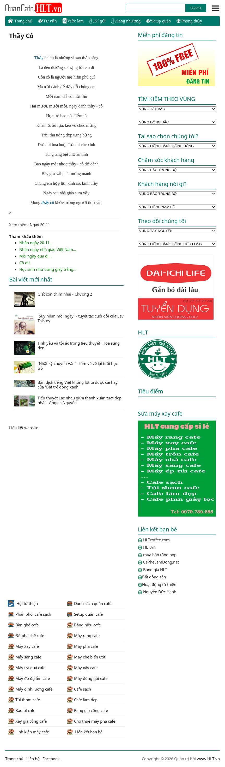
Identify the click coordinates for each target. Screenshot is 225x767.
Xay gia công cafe (27, 721)
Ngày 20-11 (40, 224)
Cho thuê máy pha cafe (90, 721)
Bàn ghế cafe (23, 625)
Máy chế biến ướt (85, 657)
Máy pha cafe (82, 646)
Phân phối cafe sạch (29, 614)
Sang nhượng (126, 21)
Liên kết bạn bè (84, 732)
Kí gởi (97, 21)
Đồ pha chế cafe (26, 635)
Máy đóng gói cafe (86, 678)
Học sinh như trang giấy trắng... (47, 269)
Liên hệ (32, 758)
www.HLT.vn (208, 758)
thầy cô (47, 202)
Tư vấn (47, 21)
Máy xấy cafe (82, 667)
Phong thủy (189, 21)
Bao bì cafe (21, 710)
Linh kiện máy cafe (28, 732)
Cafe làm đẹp (82, 700)
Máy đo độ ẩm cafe (29, 678)
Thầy (39, 58)
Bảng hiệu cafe (83, 625)
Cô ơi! (24, 262)
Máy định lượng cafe (30, 689)
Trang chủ (20, 20)
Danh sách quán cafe (88, 603)
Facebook (51, 758)
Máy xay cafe (23, 646)
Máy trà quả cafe (26, 667)
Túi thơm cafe (24, 700)
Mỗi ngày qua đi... (35, 256)
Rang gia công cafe (87, 710)
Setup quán (158, 21)
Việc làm (73, 21)
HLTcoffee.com (34, 8)
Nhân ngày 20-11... (36, 242)
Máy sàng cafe (24, 657)
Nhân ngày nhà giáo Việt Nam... (47, 249)
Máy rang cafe (83, 635)
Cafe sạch (78, 689)
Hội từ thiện (23, 603)
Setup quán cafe (84, 614)
